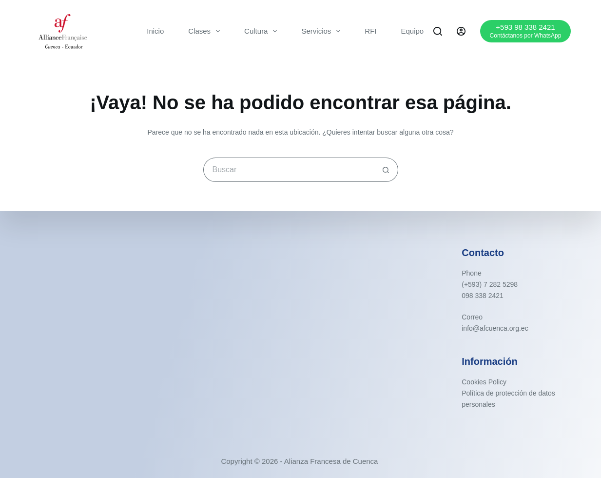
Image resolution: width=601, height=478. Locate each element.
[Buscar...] (288, 170)
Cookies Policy (484, 382)
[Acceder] (461, 31)
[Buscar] (437, 31)
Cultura (262, 31)
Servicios (322, 31)
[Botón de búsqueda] (386, 170)
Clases (206, 31)
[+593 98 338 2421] (525, 31)
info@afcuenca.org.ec (495, 328)
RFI (370, 31)
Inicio (155, 31)
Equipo (412, 31)
